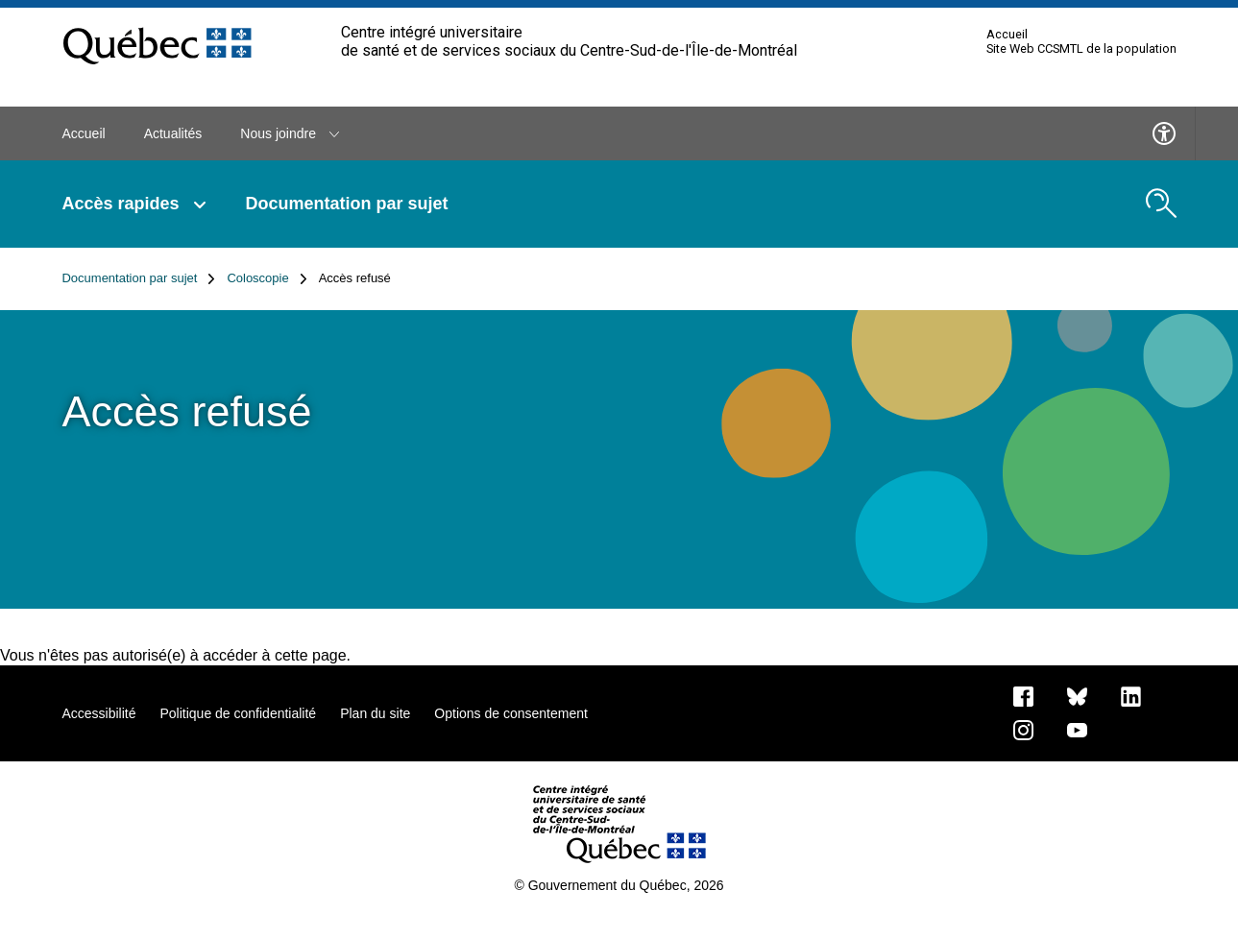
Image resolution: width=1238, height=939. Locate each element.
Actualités (173, 133)
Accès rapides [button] (134, 203)
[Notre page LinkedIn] (1131, 695)
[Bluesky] (1077, 695)
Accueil (1007, 34)
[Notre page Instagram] (1023, 728)
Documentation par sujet (347, 203)
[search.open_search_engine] (1161, 203)
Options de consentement (511, 713)
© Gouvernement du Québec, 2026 (618, 885)
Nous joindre (289, 133)
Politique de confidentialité (237, 713)
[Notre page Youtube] (1077, 728)
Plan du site (375, 713)
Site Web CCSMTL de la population (1081, 49)
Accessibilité (98, 713)
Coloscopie (266, 278)
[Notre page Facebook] (1023, 695)
